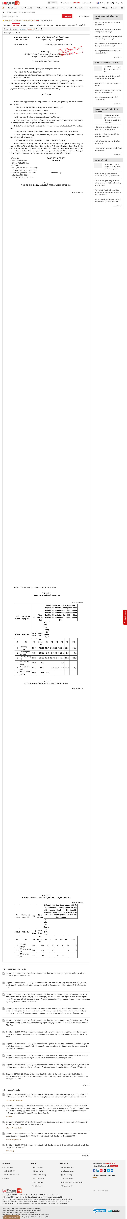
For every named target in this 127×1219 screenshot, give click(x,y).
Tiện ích (114, 8)
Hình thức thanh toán (67, 1171)
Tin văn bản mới (52, 8)
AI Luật (105, 8)
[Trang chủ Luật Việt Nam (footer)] (12, 1193)
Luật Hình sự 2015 (43, 1217)
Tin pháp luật (67, 8)
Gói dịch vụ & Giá (88, 3)
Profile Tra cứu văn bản (11, 1175)
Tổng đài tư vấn (37, 1186)
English (101, 3)
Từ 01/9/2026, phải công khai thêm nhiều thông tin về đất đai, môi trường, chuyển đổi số (108, 183)
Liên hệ (6, 1178)
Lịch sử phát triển (9, 1171)
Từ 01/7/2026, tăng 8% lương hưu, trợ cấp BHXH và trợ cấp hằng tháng (112, 166)
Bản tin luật (79, 8)
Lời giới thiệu (8, 1167)
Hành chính (19, 1100)
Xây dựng (9, 1116)
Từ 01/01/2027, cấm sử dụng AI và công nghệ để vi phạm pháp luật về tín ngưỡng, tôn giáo (108, 192)
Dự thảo (39, 8)
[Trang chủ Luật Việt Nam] (11, 3)
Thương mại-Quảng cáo (13, 1139)
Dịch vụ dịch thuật (38, 1178)
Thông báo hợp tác (66, 1186)
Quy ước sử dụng (66, 1175)
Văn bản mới (12, 8)
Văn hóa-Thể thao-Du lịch (14, 1128)
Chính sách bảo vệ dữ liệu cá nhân (71, 1182)
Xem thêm (86, 1085)
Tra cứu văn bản (27, 8)
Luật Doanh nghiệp (22, 1217)
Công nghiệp (10, 1151)
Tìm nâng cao (84, 16)
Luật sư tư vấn (93, 8)
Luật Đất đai (33, 1217)
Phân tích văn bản (38, 1171)
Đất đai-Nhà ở (10, 1100)
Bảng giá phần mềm (67, 1167)
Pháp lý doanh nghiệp (39, 1175)
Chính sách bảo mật (67, 1178)
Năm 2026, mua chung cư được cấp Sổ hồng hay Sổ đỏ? (112, 69)
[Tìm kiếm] (67, 16)
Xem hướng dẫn (46, 20)
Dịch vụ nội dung (38, 1182)
